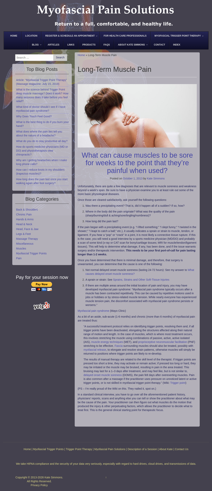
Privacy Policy (39, 485)
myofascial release (94, 349)
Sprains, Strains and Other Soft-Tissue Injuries (141, 279)
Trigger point (177, 382)
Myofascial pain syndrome (93, 310)
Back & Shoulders (27, 209)
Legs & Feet (23, 233)
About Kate (166, 449)
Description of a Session (142, 449)
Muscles (21, 248)
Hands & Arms (25, 219)
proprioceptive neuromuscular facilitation (162, 341)
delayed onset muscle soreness (102, 375)
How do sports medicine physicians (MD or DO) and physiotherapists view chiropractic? (42, 150)
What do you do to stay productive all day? (42, 141)
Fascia (118, 345)
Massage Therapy (27, 238)
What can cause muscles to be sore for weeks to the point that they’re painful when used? (137, 163)
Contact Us (181, 449)
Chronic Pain (24, 214)
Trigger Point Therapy (79, 449)
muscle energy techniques (107, 341)
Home (81, 55)
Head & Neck (24, 224)
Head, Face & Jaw (27, 229)
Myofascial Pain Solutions (109, 449)
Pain (19, 258)
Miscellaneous (25, 243)
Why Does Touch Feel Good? (34, 116)
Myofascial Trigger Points (31, 253)
